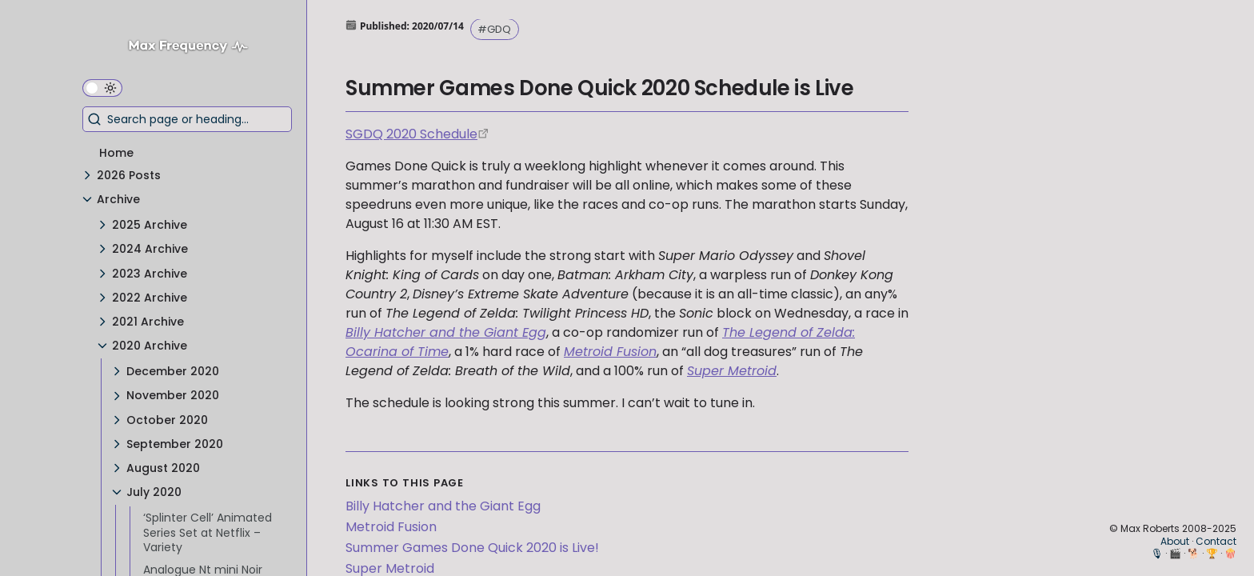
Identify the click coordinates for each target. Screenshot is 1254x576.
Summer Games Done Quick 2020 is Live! (472, 547)
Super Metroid (732, 371)
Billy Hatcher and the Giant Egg (445, 332)
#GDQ (494, 29)
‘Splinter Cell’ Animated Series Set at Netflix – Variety (207, 532)
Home (116, 153)
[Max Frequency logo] (194, 48)
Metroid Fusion (610, 351)
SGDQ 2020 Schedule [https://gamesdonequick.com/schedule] (411, 134)
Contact (1216, 541)
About (1174, 541)
